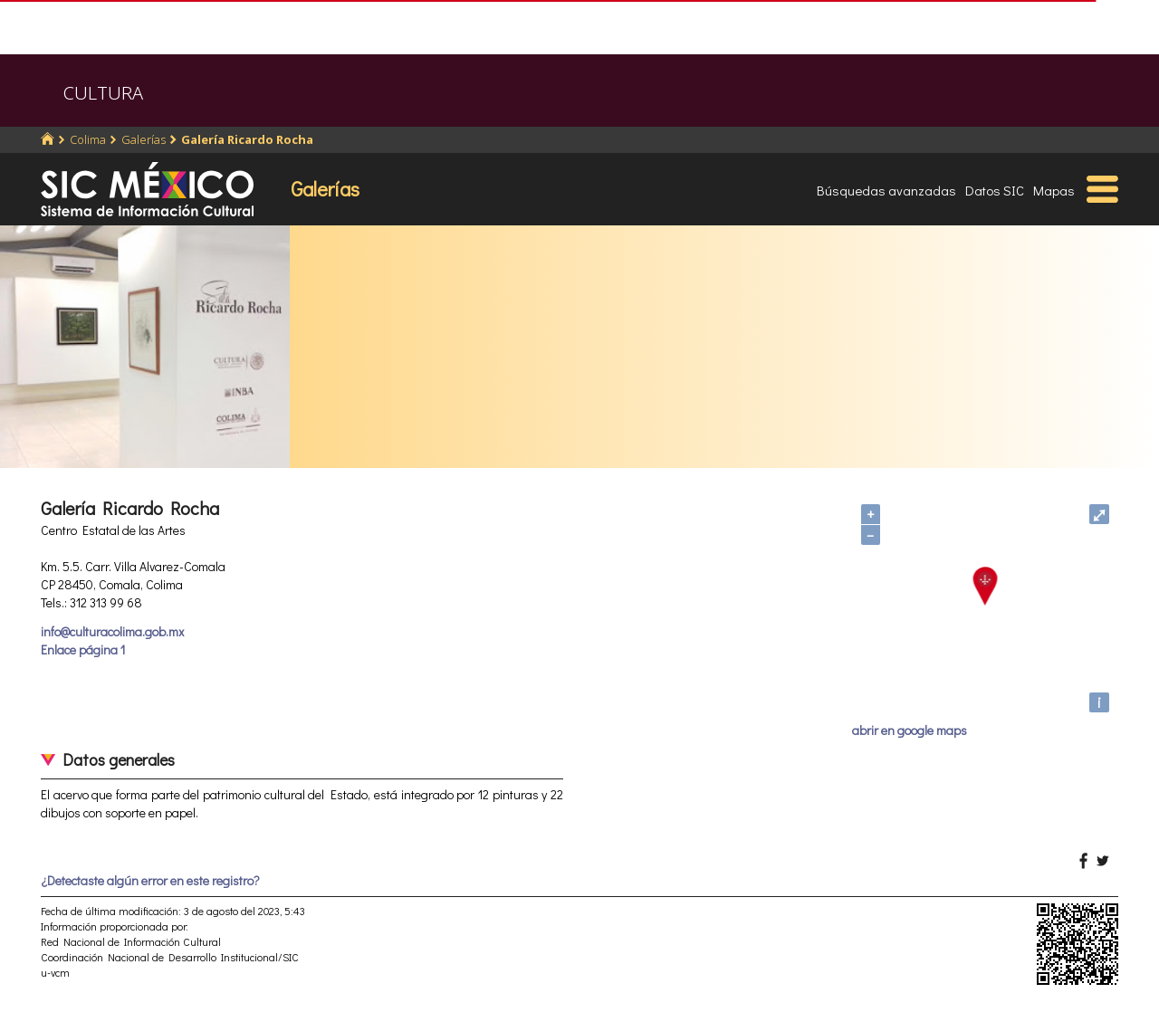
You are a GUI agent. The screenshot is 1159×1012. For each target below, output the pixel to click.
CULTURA (103, 93)
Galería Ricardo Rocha (247, 139)
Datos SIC (994, 190)
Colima (88, 139)
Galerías (143, 139)
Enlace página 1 (83, 649)
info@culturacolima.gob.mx (112, 631)
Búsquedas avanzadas (886, 190)
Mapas (1054, 190)
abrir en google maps (909, 730)
